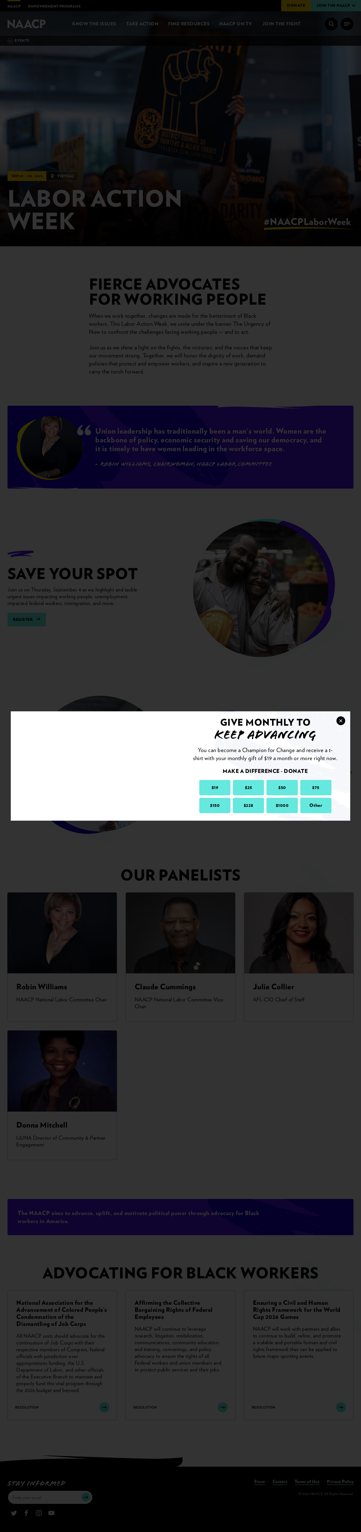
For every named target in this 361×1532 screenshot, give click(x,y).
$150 (215, 805)
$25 (248, 787)
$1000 (282, 805)
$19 (215, 787)
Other (315, 805)
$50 (282, 787)
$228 (248, 805)
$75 (315, 787)
